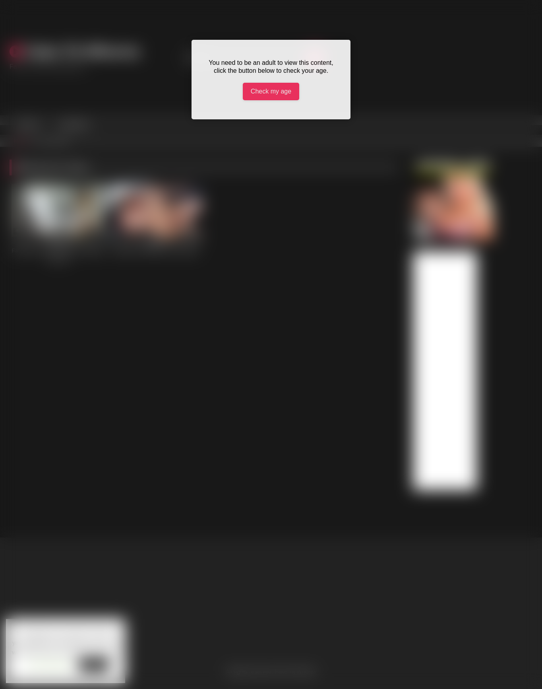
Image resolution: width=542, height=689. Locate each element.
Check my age (271, 91)
